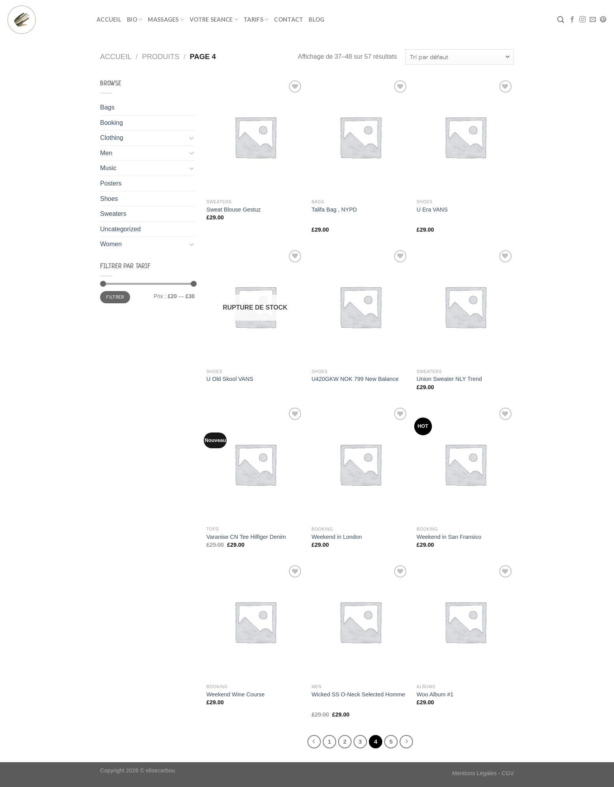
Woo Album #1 (435, 694)
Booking (111, 122)
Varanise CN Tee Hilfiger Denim (246, 537)
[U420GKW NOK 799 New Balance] (360, 306)
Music (108, 168)
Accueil (116, 56)
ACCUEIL (109, 19)
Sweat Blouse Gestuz (234, 209)
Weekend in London (336, 537)
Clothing (111, 137)
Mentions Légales (474, 773)
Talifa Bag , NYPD (334, 209)
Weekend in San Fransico (449, 537)
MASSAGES (166, 19)
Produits (160, 56)
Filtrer (115, 297)
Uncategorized (120, 229)
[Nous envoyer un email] (593, 19)
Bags (107, 107)
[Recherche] (560, 20)
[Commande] (459, 57)
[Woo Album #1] (465, 621)
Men (106, 153)
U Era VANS (432, 209)
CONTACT (288, 19)
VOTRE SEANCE (214, 19)
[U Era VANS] (465, 136)
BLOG (316, 19)
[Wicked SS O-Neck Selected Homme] (360, 621)
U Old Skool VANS (230, 379)
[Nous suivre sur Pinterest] (603, 19)
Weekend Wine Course (236, 694)
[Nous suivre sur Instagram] (582, 19)
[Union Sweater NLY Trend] (465, 306)
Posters (110, 183)
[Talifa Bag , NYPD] (360, 136)
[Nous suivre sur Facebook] (572, 19)
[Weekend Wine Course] (255, 621)
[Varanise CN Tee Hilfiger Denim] (255, 464)
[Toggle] (191, 138)
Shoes (109, 198)
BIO (134, 19)
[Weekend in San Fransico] (465, 464)
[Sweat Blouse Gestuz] (255, 136)
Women (111, 244)
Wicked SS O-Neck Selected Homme (358, 694)
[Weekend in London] (360, 464)
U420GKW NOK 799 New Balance (354, 379)
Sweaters (113, 213)
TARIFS (256, 19)
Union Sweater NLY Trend (449, 379)
